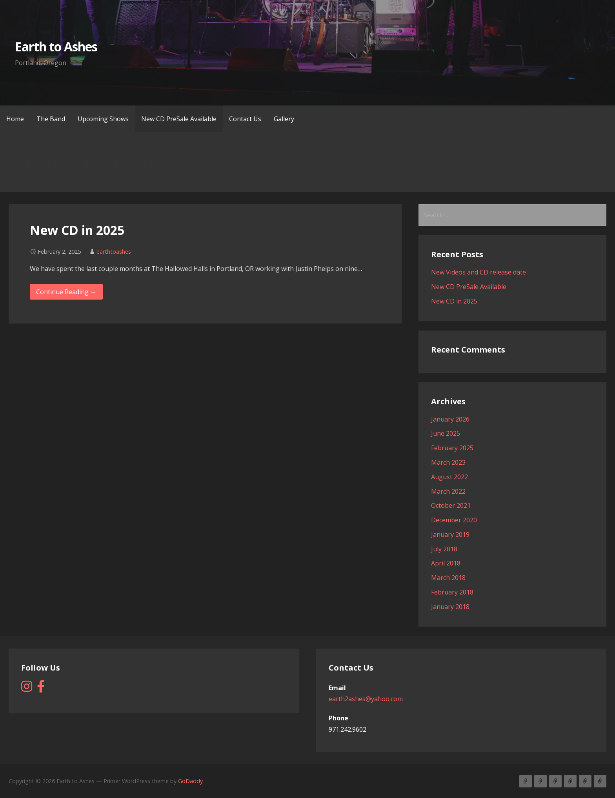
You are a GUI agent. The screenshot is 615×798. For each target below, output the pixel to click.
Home (15, 119)
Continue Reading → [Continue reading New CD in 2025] (66, 291)
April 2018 (445, 563)
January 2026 (450, 419)
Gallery (284, 119)
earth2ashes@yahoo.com (366, 698)
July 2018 (444, 549)
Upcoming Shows (103, 119)
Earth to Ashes (56, 46)
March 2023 (448, 462)
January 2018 (450, 606)
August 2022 (449, 477)
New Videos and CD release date (478, 272)
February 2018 (452, 592)
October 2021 (451, 505)
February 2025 (452, 448)
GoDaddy (190, 781)
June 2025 (445, 433)
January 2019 (450, 534)
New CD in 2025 (77, 230)
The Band (50, 119)
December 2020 (454, 520)
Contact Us (245, 119)
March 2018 (448, 577)
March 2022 (448, 491)
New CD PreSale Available (179, 119)
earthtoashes (113, 251)
